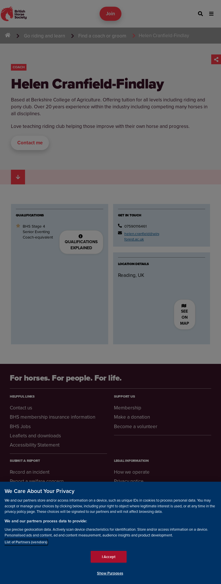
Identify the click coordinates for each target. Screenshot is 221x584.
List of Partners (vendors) (26, 542)
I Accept (108, 557)
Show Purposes (110, 573)
